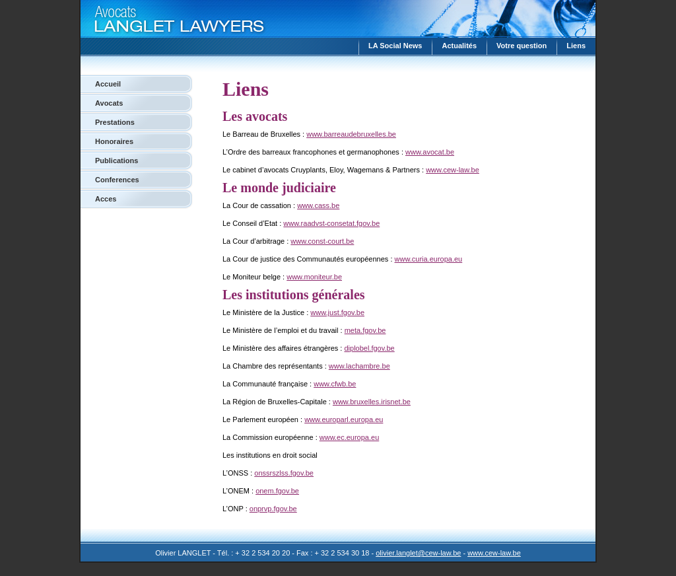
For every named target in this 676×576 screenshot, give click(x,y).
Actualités (459, 46)
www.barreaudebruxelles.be (351, 134)
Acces (105, 199)
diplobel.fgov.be (369, 348)
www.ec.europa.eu (350, 437)
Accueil (108, 84)
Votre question (521, 46)
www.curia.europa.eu (429, 259)
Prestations (115, 122)
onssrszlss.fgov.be (284, 473)
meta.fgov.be (365, 330)
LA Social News (395, 46)
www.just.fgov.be (337, 312)
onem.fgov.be (277, 491)
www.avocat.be (429, 152)
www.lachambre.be (359, 366)
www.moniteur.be (314, 277)
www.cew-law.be (452, 170)
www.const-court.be (322, 241)
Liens (576, 46)
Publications (116, 160)
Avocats (109, 103)
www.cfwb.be (335, 384)
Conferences (117, 180)
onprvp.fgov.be (273, 509)
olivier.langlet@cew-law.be (418, 553)
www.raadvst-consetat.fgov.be (331, 223)
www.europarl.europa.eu (343, 419)
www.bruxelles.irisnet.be (372, 402)
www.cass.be (318, 205)
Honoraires (114, 141)
